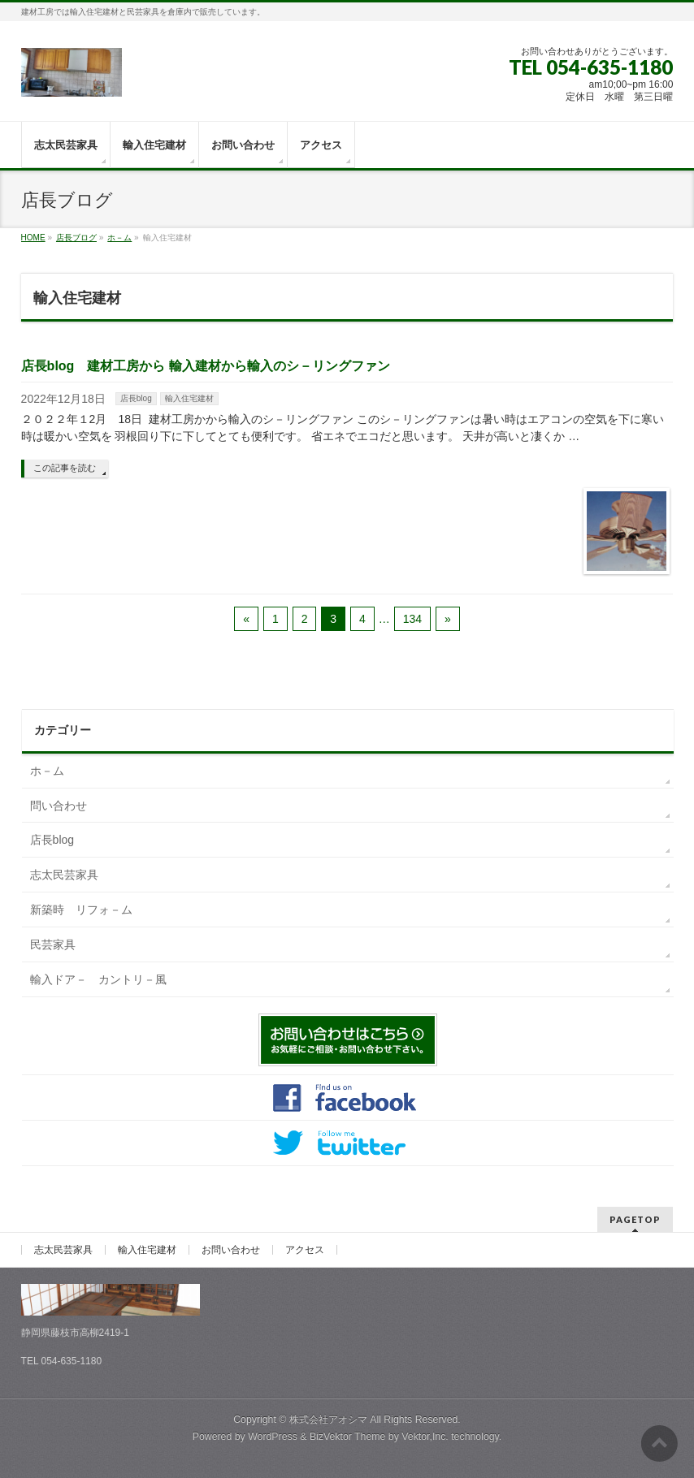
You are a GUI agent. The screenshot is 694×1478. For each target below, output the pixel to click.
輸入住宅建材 (189, 398)
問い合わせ (58, 805)
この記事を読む (64, 468)
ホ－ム (47, 770)
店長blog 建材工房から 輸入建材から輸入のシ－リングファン (205, 366)
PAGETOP (635, 1219)
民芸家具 (53, 944)
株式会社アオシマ (328, 1419)
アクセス (304, 1250)
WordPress (272, 1436)
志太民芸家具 (64, 874)
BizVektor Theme (348, 1436)
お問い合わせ (231, 1250)
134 (412, 618)
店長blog (136, 398)
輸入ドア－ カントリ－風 (98, 979)
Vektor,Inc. (425, 1436)
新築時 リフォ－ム (81, 909)
